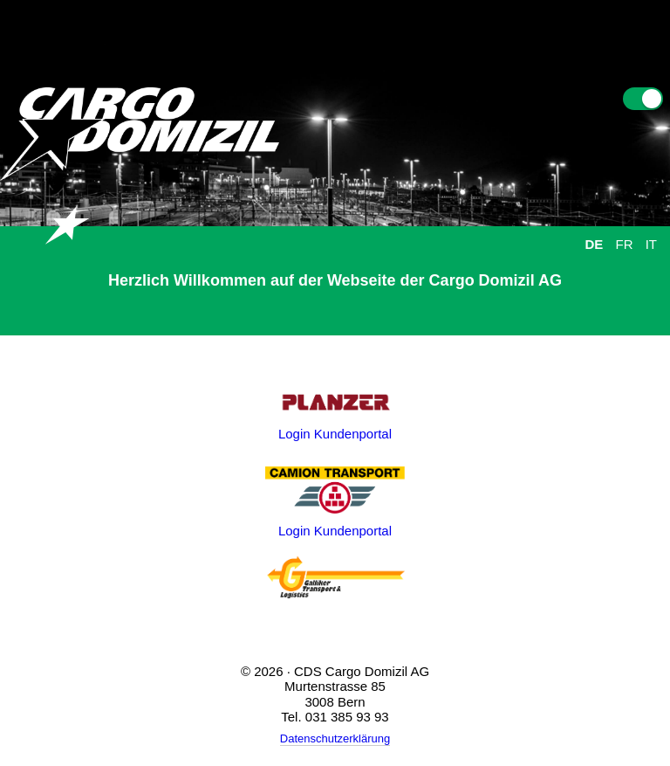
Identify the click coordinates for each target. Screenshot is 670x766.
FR (623, 244)
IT (651, 244)
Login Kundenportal (335, 433)
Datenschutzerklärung (335, 738)
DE (594, 244)
